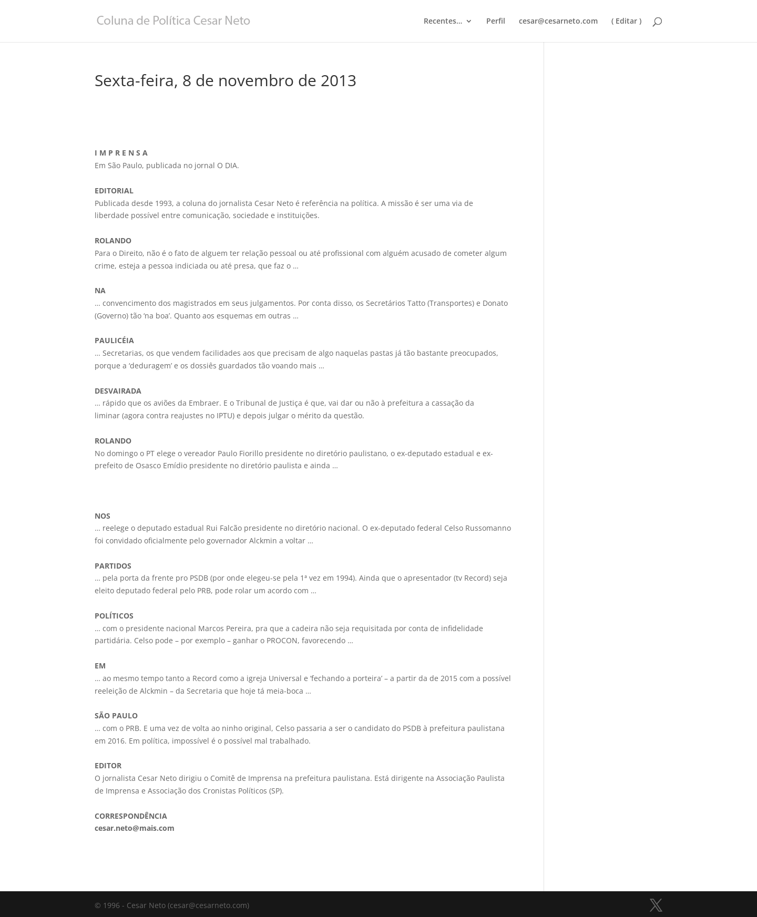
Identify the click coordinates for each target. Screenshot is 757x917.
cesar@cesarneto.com (558, 21)
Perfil (495, 21)
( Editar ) (626, 21)
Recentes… (443, 21)
